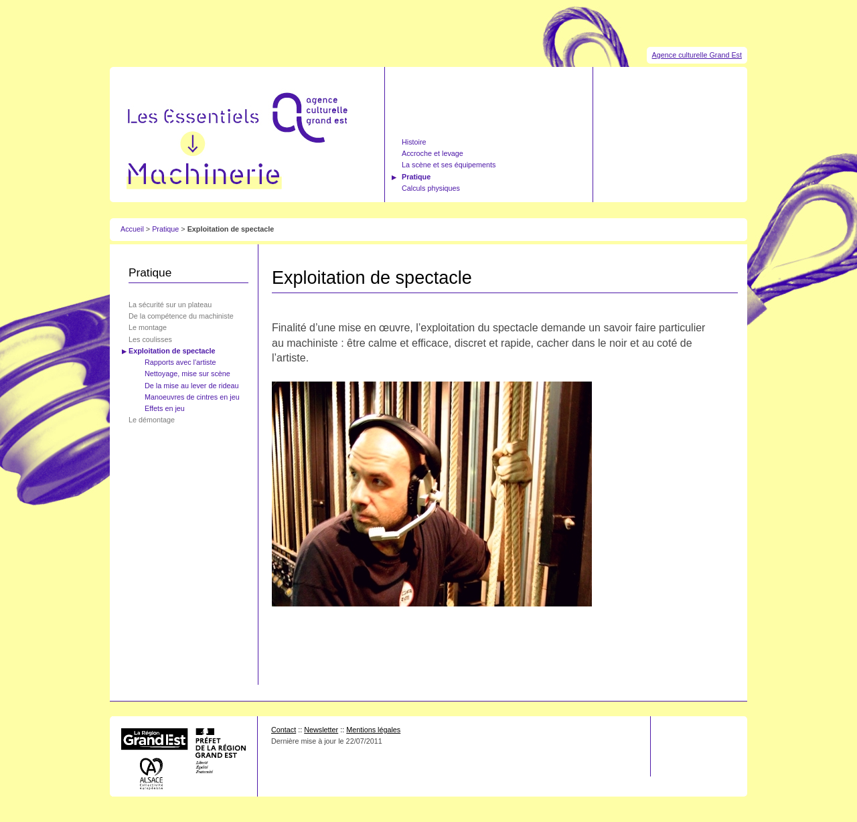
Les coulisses (150, 339)
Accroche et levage (432, 153)
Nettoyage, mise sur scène (187, 373)
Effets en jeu (165, 408)
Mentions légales (373, 730)
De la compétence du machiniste (181, 316)
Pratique (416, 177)
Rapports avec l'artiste (180, 362)
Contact (283, 730)
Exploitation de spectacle (172, 351)
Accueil (132, 229)
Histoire (414, 142)
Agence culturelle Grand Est (697, 55)
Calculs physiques (431, 188)
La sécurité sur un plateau (170, 305)
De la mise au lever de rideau (191, 386)
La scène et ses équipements (448, 165)
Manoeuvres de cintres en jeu (192, 397)
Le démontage (152, 420)
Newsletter (321, 730)
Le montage (148, 327)
